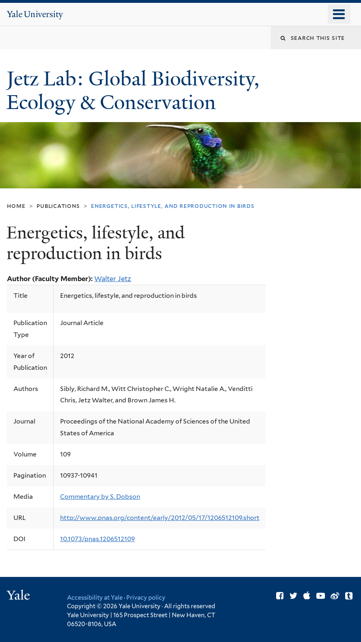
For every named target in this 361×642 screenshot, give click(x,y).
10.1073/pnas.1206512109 (97, 539)
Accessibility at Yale (95, 597)
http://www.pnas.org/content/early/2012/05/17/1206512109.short (159, 518)
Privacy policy (145, 597)
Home (16, 206)
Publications (58, 206)
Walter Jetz (112, 279)
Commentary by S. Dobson (100, 496)
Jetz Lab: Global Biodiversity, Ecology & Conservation (132, 91)
